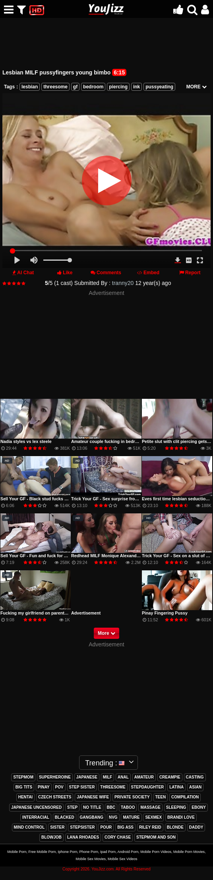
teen (160, 797)
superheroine (55, 777)
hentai (25, 797)
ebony (199, 807)
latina (176, 787)
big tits (23, 787)
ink (136, 87)
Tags (9, 87)
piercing (118, 87)
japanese (86, 777)
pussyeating (159, 87)
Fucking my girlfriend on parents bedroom (43, 613)
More (106, 633)
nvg (113, 817)
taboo (128, 807)
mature (131, 817)
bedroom (93, 87)
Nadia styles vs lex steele (26, 441)
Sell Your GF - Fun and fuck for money (38, 555)
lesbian (29, 87)
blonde (175, 827)
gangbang (91, 817)
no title (92, 807)
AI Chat (25, 272)
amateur (144, 777)
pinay (44, 787)
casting (195, 777)
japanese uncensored (36, 807)
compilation (185, 797)
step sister (82, 787)
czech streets (54, 797)
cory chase (118, 837)
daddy (196, 827)
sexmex (153, 817)
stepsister (82, 827)
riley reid (150, 827)
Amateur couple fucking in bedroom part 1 (114, 441)
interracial (35, 817)
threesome (55, 87)
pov (59, 787)
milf (107, 777)
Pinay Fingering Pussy (165, 613)
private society (132, 797)
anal (123, 777)
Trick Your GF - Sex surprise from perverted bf (118, 498)
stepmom (23, 777)
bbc (111, 807)
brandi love (181, 817)
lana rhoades (83, 837)
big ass (125, 827)
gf (75, 87)
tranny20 (123, 283)
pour (106, 827)
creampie (169, 777)
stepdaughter (147, 787)
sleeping (176, 807)
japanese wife (93, 797)
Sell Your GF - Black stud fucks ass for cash (44, 498)
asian (195, 787)
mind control (29, 827)
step (72, 807)
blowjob (51, 837)
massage (150, 807)
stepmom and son (156, 837)
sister (57, 827)
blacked (64, 817)
